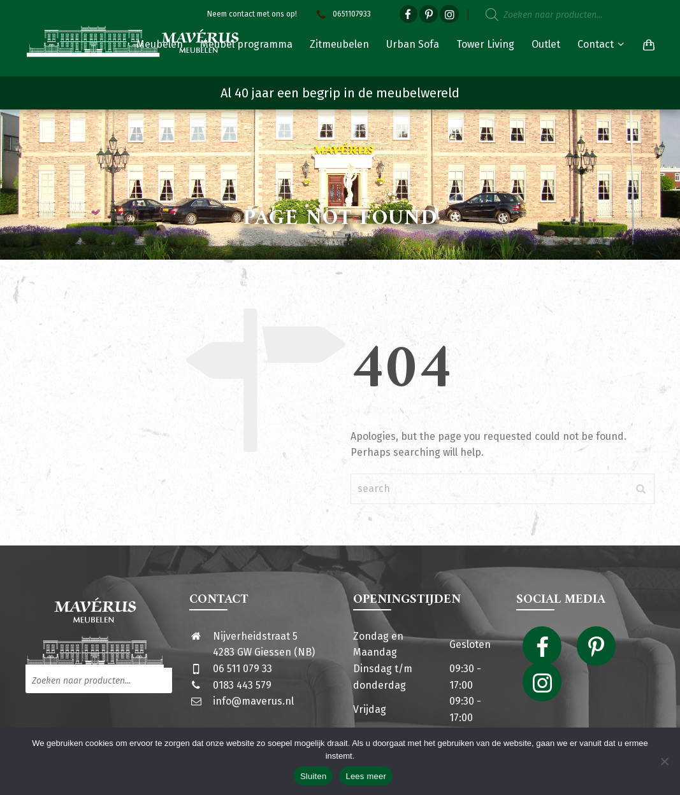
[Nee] (664, 761)
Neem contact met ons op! (252, 14)
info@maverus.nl (253, 701)
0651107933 (342, 14)
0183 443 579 (242, 685)
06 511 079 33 (242, 669)
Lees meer (365, 776)
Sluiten (313, 776)
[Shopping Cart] (646, 44)
